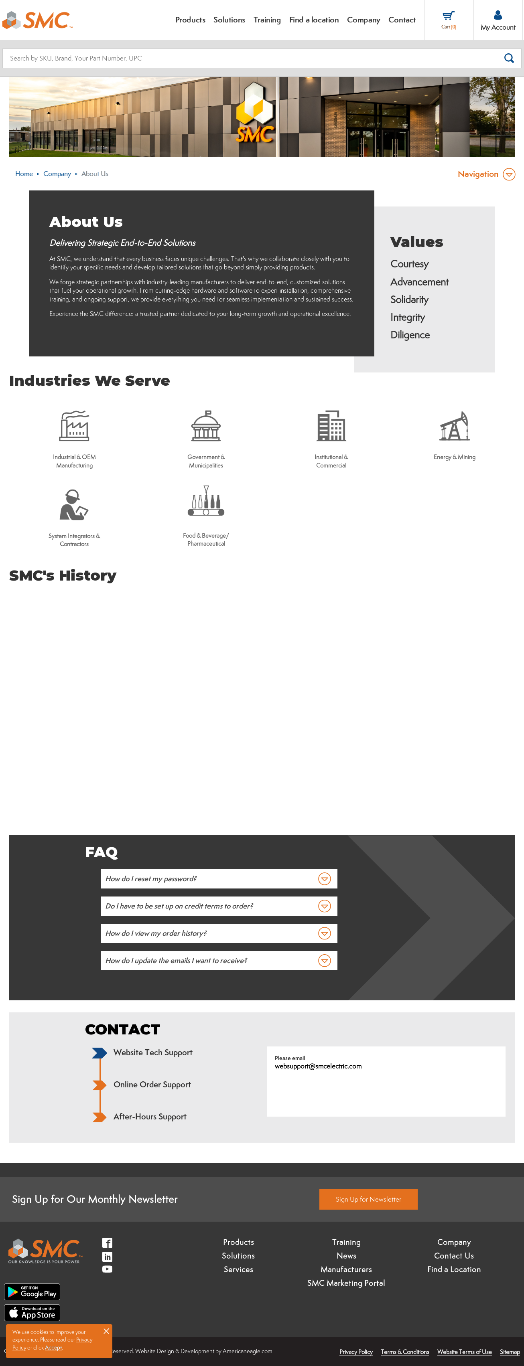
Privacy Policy (356, 1352)
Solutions (238, 1256)
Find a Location (454, 1269)
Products (238, 1242)
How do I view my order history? (155, 933)
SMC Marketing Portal (346, 1283)
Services (238, 1269)
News (346, 1256)
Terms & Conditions (405, 1352)
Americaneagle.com (247, 1351)
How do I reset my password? (150, 879)
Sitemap (510, 1352)
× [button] (106, 1330)
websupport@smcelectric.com (318, 1066)
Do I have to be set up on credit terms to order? (179, 906)
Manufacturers (346, 1269)
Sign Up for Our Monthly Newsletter (95, 1199)
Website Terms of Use (464, 1352)
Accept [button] (53, 1347)
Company (57, 173)
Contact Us (454, 1256)
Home (24, 173)
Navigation (478, 174)
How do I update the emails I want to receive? (176, 960)
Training (346, 1242)
